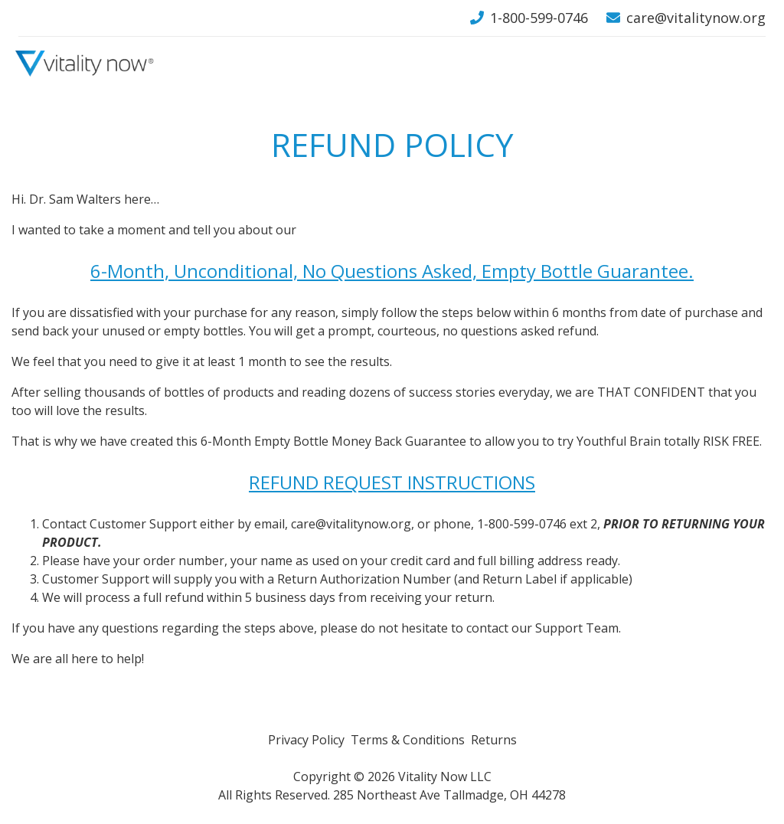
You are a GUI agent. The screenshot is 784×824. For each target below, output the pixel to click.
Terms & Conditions (408, 739)
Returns (494, 739)
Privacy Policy (306, 739)
